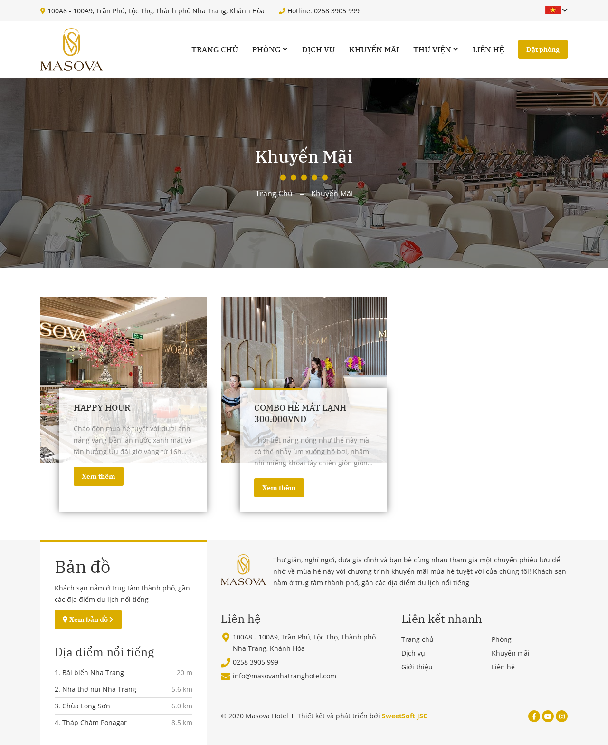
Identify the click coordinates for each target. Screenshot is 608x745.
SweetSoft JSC (405, 715)
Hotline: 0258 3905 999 (319, 10)
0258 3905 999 (255, 662)
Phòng (266, 49)
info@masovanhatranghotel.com (284, 675)
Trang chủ (214, 49)
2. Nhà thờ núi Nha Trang (95, 689)
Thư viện (432, 49)
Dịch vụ (318, 49)
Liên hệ (488, 49)
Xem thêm (98, 476)
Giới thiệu (417, 666)
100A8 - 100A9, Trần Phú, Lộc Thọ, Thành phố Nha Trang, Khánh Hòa (152, 10)
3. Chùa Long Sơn (82, 705)
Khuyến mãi (374, 49)
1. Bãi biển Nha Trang (89, 672)
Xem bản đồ (88, 619)
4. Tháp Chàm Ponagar (91, 722)
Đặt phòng (543, 49)
